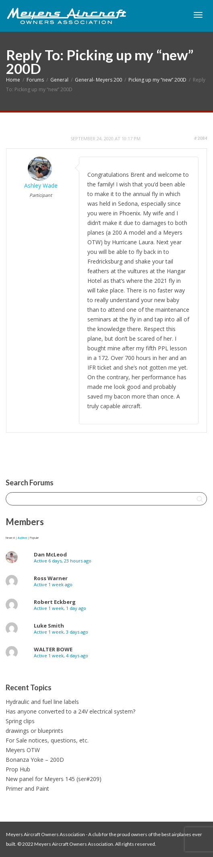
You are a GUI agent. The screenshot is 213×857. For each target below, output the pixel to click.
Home (13, 79)
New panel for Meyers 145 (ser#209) (53, 779)
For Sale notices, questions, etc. (47, 740)
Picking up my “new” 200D (157, 79)
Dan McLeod (50, 554)
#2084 (200, 138)
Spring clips (20, 721)
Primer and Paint (27, 788)
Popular (34, 538)
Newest (10, 538)
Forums (35, 79)
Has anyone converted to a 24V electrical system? (70, 711)
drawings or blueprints (34, 730)
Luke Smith (49, 625)
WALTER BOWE (53, 649)
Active (22, 538)
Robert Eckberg (55, 601)
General (59, 79)
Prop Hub (18, 769)
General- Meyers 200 (98, 79)
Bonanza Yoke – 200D (35, 759)
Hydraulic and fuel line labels (42, 702)
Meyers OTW (23, 750)
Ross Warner (51, 578)
